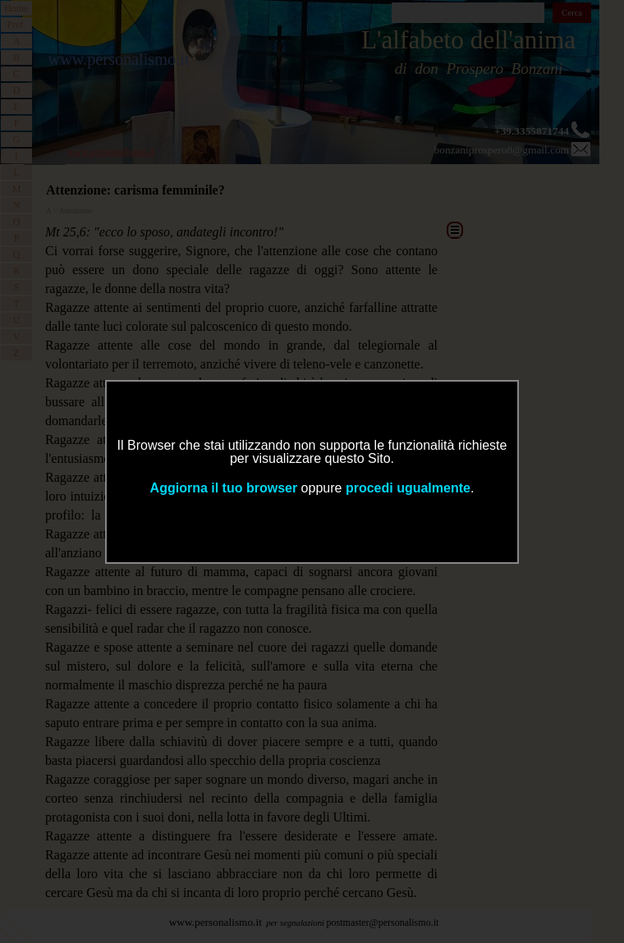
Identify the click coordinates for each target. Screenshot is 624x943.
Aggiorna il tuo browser (224, 488)
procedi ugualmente (408, 488)
